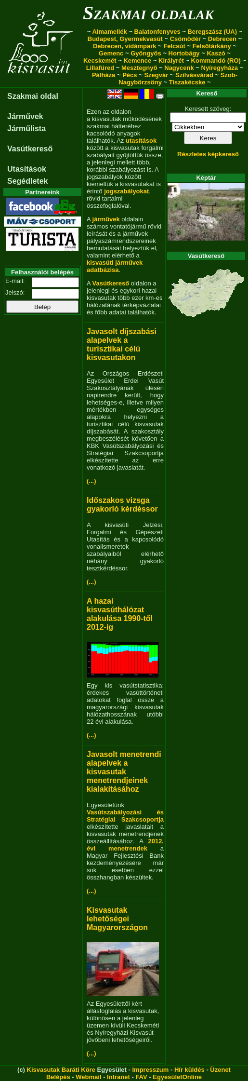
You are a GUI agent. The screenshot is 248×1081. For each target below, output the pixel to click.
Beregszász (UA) (212, 31)
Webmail (88, 1077)
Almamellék (109, 31)
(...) (91, 481)
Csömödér (185, 38)
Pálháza (103, 75)
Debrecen (222, 38)
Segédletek (27, 181)
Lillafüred (100, 67)
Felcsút (174, 46)
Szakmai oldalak (148, 13)
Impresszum (150, 1069)
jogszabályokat (126, 191)
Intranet (118, 1077)
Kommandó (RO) (216, 60)
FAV (141, 1077)
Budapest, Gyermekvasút (125, 38)
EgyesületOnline (177, 1077)
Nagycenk (179, 67)
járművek (106, 219)
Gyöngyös (146, 53)
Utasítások (26, 169)
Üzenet (220, 1069)
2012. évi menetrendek (125, 845)
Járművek (25, 116)
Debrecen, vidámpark (125, 46)
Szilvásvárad (194, 75)
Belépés (58, 1077)
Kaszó (216, 53)
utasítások (141, 140)
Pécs (129, 75)
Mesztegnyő (139, 67)
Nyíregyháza (219, 67)
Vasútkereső (29, 149)
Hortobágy (184, 53)
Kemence (137, 60)
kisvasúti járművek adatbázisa (115, 266)
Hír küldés (189, 1069)
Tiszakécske (187, 82)
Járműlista (26, 128)
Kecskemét (100, 60)
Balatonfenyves (157, 31)
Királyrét (171, 60)
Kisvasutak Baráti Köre (61, 1069)
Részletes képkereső (208, 154)
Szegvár (156, 75)
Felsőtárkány (212, 46)
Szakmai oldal (32, 96)
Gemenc (111, 53)
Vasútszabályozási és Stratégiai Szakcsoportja (125, 816)
